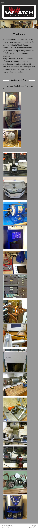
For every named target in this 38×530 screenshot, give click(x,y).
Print (4, 526)
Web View (32, 528)
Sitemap (10, 526)
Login (34, 526)
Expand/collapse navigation (19, 2)
